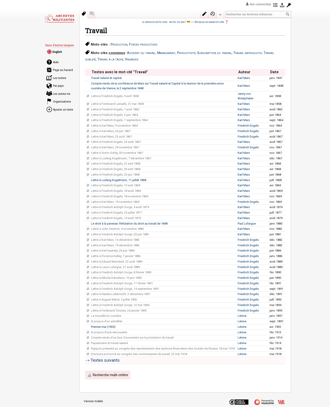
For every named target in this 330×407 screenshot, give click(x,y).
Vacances (131, 59)
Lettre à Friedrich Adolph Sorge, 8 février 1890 (121, 272)
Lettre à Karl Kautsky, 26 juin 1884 (113, 250)
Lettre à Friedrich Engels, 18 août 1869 (116, 191)
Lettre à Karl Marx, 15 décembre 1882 (115, 239)
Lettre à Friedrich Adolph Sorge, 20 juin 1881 (120, 234)
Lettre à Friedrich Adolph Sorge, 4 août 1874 (120, 207)
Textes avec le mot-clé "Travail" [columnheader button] (120, 72)
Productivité (186, 53)
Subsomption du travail (214, 53)
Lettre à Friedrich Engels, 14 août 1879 (116, 218)
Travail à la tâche (110, 59)
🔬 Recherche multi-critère (107, 375)
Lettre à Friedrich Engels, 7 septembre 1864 (119, 120)
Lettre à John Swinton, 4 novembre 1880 (117, 229)
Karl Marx (244, 78)
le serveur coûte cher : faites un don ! (164, 22)
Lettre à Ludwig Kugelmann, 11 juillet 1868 (118, 180)
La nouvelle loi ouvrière (106, 315)
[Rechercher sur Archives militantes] (258, 14)
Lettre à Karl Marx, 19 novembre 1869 (115, 202)
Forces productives (143, 44)
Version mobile (93, 401)
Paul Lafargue (247, 223)
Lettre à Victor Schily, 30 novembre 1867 (117, 153)
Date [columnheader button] (274, 72)
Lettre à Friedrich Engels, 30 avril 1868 (115, 169)
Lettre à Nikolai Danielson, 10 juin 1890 (116, 277)
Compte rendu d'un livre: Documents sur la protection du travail (132, 337)
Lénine (242, 315)
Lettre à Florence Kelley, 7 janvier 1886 (115, 256)
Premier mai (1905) (103, 326)
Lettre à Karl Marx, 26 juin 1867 (111, 131)
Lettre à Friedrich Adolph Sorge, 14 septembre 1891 (125, 288)
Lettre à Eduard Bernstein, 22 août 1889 (116, 261)
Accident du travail (141, 53)
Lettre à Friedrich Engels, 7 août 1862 (115, 109)
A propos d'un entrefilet (106, 321)
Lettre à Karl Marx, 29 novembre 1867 (115, 147)
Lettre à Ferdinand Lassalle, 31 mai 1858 (117, 104)
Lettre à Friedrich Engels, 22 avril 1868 (115, 163)
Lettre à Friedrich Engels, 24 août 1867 (116, 142)
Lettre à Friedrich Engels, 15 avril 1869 (115, 185)
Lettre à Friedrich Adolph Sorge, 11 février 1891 (122, 283)
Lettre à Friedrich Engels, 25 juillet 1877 (116, 212)
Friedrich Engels (248, 125)
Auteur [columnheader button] (244, 72)
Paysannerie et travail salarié (109, 343)
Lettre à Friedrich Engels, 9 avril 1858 (115, 96)
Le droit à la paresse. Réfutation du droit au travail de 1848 (129, 223)
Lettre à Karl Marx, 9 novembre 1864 (114, 125)
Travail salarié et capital (106, 78)
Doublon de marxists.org (209, 22)
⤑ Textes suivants (102, 360)
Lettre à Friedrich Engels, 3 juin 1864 (114, 115)
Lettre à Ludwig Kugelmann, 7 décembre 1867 (121, 158)
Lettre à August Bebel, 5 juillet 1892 (114, 299)
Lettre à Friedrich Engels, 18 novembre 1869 (119, 196)
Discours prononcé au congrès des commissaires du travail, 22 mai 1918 (139, 354)
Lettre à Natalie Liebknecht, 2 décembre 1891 (120, 294)
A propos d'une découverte (109, 332)
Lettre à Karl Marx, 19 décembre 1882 (115, 245)
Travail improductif (247, 53)
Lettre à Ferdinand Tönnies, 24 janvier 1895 (119, 310)
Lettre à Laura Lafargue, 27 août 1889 (115, 267)
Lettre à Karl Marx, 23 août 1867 (111, 136)
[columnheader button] (88, 72)
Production (118, 44)
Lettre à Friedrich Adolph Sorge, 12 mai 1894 (120, 305)
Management (166, 53)
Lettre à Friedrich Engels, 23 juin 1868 (115, 174)
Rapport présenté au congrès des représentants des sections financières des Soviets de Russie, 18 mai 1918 (163, 348)
